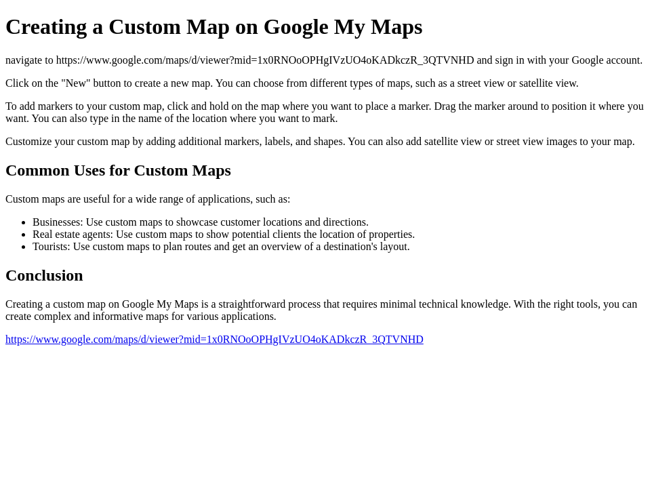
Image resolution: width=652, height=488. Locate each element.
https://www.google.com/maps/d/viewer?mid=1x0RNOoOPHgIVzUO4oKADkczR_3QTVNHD (214, 339)
